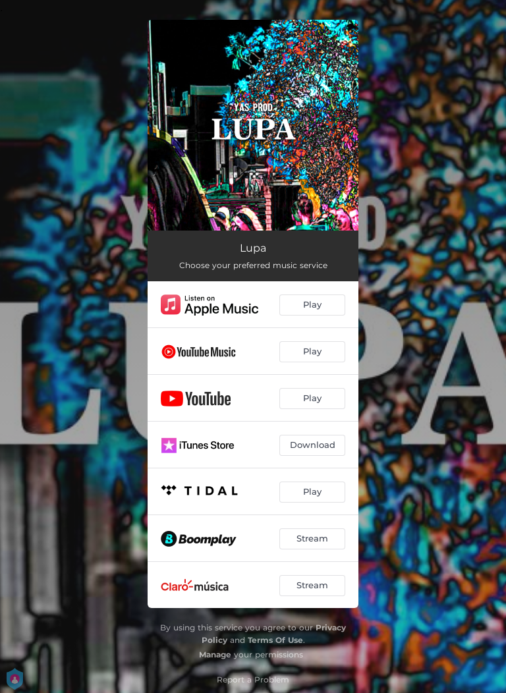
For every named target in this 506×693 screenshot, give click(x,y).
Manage (215, 654)
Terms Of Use (275, 640)
